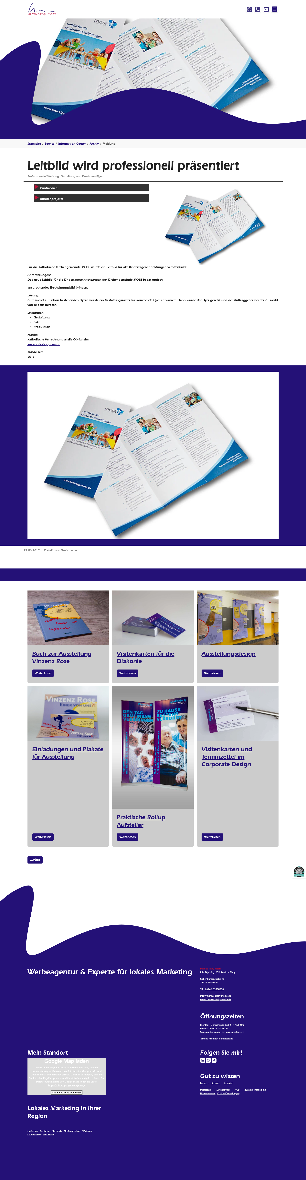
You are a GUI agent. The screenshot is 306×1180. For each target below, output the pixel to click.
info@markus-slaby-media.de (215, 995)
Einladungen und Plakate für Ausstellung (67, 752)
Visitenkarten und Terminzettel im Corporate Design (227, 756)
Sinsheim (44, 1131)
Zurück (35, 860)
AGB (237, 1089)
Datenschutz (223, 1089)
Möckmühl (48, 1134)
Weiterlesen (43, 673)
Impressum (206, 1089)
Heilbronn (32, 1131)
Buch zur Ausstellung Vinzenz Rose (61, 657)
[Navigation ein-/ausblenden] (274, 9)
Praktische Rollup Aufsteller (141, 820)
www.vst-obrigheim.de (43, 344)
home (203, 1083)
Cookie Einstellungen (228, 1093)
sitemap (215, 1083)
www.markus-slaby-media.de (215, 999)
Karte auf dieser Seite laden (66, 1092)
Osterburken (34, 1134)
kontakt (228, 1083)
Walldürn (87, 1131)
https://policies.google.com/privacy (66, 1085)
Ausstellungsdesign (229, 653)
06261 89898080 (214, 989)
